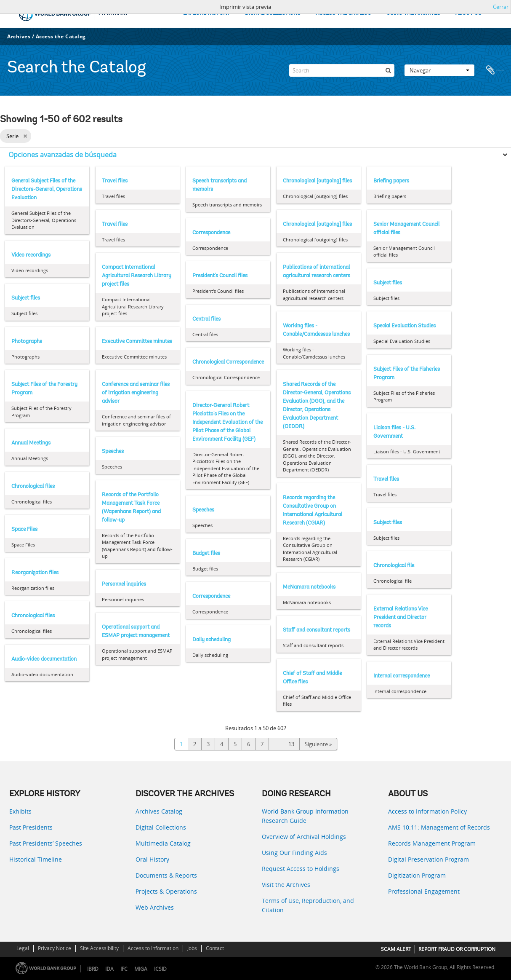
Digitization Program (417, 875)
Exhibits (20, 811)
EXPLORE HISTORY (206, 13)
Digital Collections (161, 827)
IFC (124, 968)
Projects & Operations (166, 891)
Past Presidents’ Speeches (45, 843)
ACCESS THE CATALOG (343, 13)
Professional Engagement (424, 891)
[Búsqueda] (388, 70)
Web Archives (155, 907)
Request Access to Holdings (300, 869)
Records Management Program (432, 843)
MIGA (140, 968)
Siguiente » (318, 744)
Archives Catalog (159, 811)
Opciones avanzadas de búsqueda (62, 154)
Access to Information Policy (427, 811)
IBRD (92, 968)
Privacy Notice (54, 948)
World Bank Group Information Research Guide (305, 816)
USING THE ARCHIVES (413, 13)
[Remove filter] (25, 136)
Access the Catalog (61, 36)
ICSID (160, 968)
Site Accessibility (99, 948)
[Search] (341, 70)
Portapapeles (495, 70)
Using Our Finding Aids (294, 853)
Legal (22, 948)
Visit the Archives (286, 885)
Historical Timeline (35, 859)
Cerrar (500, 7)
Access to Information (153, 948)
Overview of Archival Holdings (304, 837)
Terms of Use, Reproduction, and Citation (308, 905)
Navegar (439, 70)
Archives (18, 36)
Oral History (152, 859)
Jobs (192, 948)
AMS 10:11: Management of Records (439, 827)
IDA (109, 968)
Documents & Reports (166, 875)
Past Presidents (31, 827)
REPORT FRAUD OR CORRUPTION (456, 949)
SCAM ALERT (396, 949)
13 (291, 744)
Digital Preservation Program (428, 859)
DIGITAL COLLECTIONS (273, 13)
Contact (215, 948)
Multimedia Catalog (163, 843)
